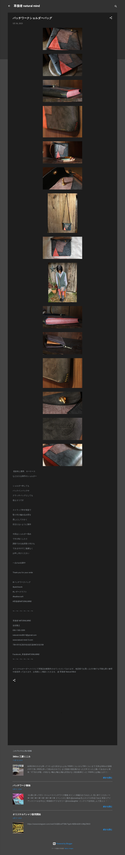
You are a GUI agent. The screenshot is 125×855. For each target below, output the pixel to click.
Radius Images (69, 848)
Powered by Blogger (62, 844)
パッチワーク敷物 (21, 785)
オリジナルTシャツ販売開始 (27, 814)
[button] (110, 18)
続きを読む (107, 778)
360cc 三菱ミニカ (23, 756)
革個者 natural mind (27, 6)
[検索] (115, 6)
